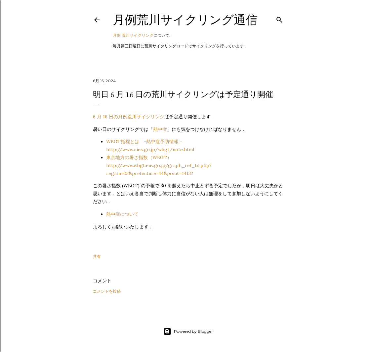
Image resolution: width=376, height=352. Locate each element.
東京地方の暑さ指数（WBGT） (159, 165)
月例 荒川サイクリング (133, 35)
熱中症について (122, 214)
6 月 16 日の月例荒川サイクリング (128, 117)
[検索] (279, 18)
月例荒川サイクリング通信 (185, 20)
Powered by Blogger (188, 331)
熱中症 (160, 129)
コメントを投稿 (107, 291)
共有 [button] (97, 256)
